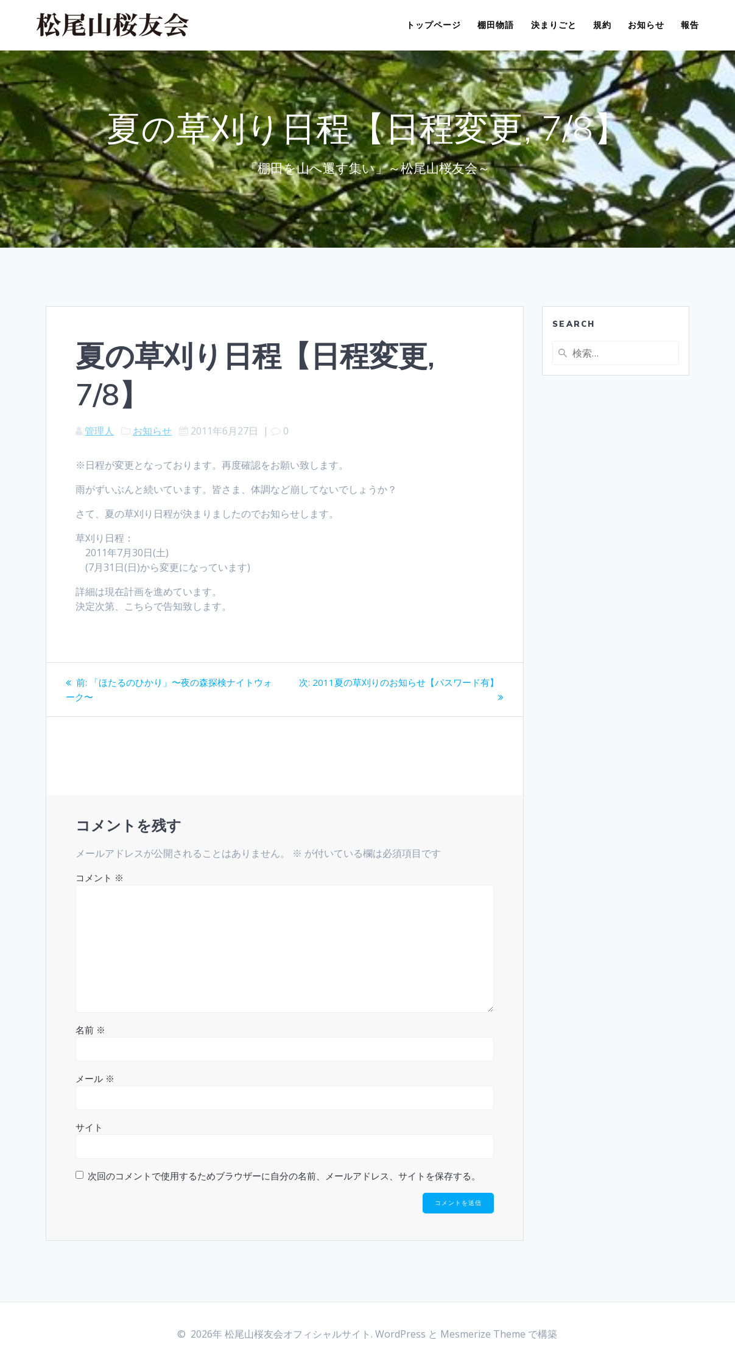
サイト (89, 1127)
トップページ (433, 24)
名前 (90, 1030)
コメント (100, 877)
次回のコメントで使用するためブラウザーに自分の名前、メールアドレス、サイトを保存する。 (284, 1176)
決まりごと (554, 24)
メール (95, 1078)
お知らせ (646, 24)
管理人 (99, 431)
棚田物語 (495, 24)
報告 (690, 24)
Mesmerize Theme (483, 1334)
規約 (602, 24)
